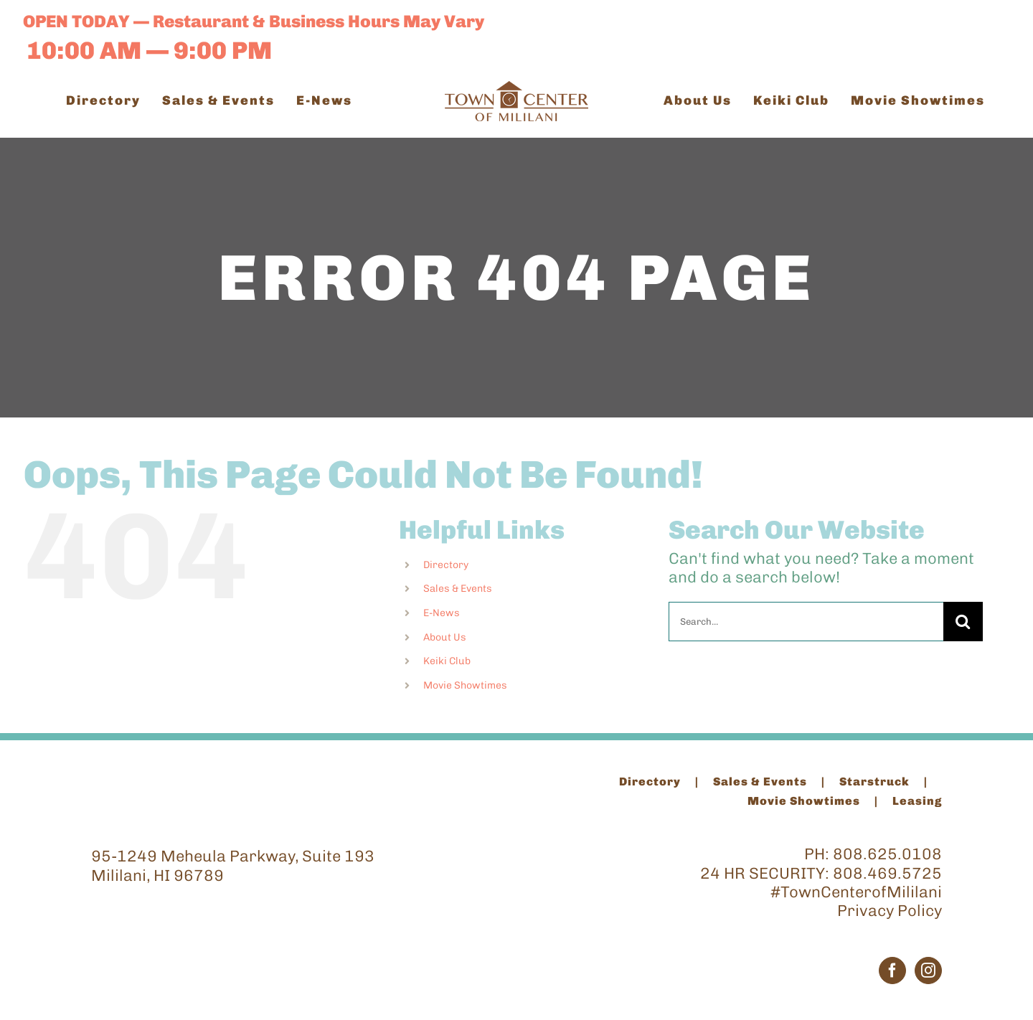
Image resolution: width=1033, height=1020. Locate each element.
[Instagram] (928, 970)
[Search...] (806, 621)
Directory (445, 565)
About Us (444, 637)
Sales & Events (457, 588)
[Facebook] (892, 970)
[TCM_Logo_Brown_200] (516, 88)
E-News (441, 613)
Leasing (917, 801)
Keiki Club (447, 661)
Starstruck (874, 781)
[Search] (963, 621)
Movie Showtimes (465, 685)
